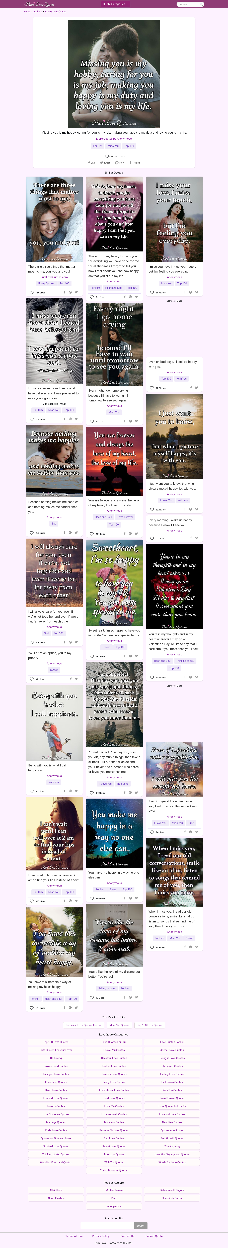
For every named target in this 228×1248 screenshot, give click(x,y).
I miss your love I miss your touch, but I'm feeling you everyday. (172, 269)
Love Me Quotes (114, 1106)
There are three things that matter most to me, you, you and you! (51, 269)
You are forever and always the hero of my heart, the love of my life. (113, 502)
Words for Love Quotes (172, 1162)
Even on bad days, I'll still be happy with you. (172, 364)
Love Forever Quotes (172, 1098)
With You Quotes (114, 1162)
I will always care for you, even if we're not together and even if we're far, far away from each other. (53, 616)
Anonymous (114, 281)
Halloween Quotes (172, 1082)
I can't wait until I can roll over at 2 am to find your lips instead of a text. (53, 877)
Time (191, 823)
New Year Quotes (172, 1122)
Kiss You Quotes (172, 1090)
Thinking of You (185, 660)
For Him (95, 287)
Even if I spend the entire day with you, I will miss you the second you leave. (172, 806)
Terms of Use (74, 1236)
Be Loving (56, 1058)
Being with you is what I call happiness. (47, 767)
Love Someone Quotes (55, 1114)
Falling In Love (106, 988)
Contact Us (127, 1236)
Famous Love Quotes (114, 1074)
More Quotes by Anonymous (114, 138)
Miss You (113, 146)
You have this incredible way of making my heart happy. (49, 984)
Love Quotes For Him (114, 1042)
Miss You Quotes (119, 1025)
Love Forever (125, 517)
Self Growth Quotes (172, 1138)
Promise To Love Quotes (114, 1130)
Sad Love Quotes (114, 1138)
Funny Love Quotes (114, 1082)
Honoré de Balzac (172, 1198)
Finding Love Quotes (172, 1074)
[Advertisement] (174, 328)
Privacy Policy (100, 1236)
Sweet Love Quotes (114, 1146)
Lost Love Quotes (114, 1098)
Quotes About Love (172, 1130)
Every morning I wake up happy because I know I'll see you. (170, 522)
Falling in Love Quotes (56, 1074)
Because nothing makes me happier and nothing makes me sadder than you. (53, 507)
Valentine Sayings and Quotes (172, 1154)
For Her (97, 146)
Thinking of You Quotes (55, 1154)
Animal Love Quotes (172, 1050)
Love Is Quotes (56, 1106)
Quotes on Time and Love (56, 1138)
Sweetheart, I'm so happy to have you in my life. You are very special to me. (114, 633)
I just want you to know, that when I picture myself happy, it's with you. (172, 486)
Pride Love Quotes (56, 1130)
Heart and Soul (113, 287)
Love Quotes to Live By (172, 1106)
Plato (114, 1198)
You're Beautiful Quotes (114, 1170)
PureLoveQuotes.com (54, 277)
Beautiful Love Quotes (114, 1058)
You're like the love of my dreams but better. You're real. (114, 974)
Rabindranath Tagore (172, 1190)
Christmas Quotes (172, 1066)
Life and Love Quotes (55, 1098)
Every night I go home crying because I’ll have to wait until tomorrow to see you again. (108, 395)
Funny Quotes (46, 283)
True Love (122, 783)
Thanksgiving (172, 1146)
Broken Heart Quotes (56, 1066)
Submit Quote (154, 1236)
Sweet (106, 647)
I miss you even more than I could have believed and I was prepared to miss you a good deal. (53, 393)
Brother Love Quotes (114, 1066)
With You (182, 378)
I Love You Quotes (114, 1050)
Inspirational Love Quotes (114, 1090)
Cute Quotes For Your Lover (56, 1050)
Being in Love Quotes (172, 1058)
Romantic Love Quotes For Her (84, 1025)
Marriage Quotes (56, 1122)
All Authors (56, 1190)
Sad (54, 523)
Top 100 (129, 146)
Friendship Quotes (56, 1082)
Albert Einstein (55, 1198)
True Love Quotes (114, 1154)
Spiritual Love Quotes (55, 1146)
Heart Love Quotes (56, 1090)
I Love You (166, 500)
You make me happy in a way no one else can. (113, 875)
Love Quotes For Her (172, 1042)
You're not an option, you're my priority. (49, 655)
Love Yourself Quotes (114, 1114)
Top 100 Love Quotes (149, 1025)
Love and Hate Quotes (172, 1114)
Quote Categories (115, 4)
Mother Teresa (114, 1190)
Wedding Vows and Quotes (56, 1162)
